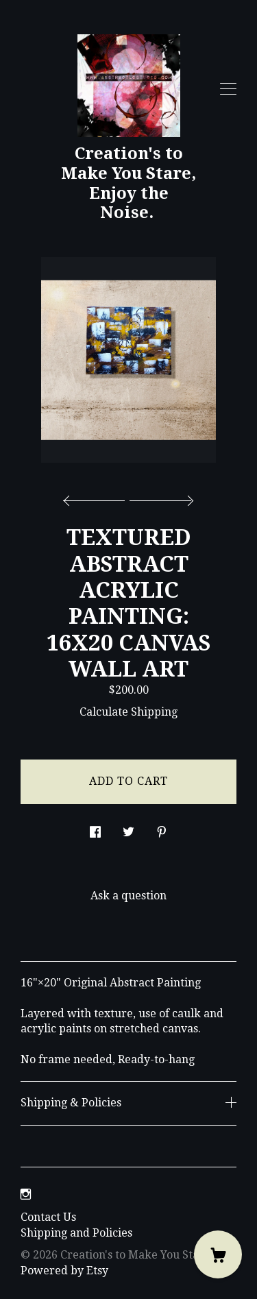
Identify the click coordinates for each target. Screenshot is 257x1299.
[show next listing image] (159, 497)
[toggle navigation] (228, 89)
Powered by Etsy (64, 1270)
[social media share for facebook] (95, 829)
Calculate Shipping (128, 711)
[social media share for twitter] (128, 829)
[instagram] (26, 1195)
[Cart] (218, 1254)
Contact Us (48, 1217)
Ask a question (128, 895)
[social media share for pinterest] (161, 829)
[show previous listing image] (97, 497)
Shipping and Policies (76, 1232)
